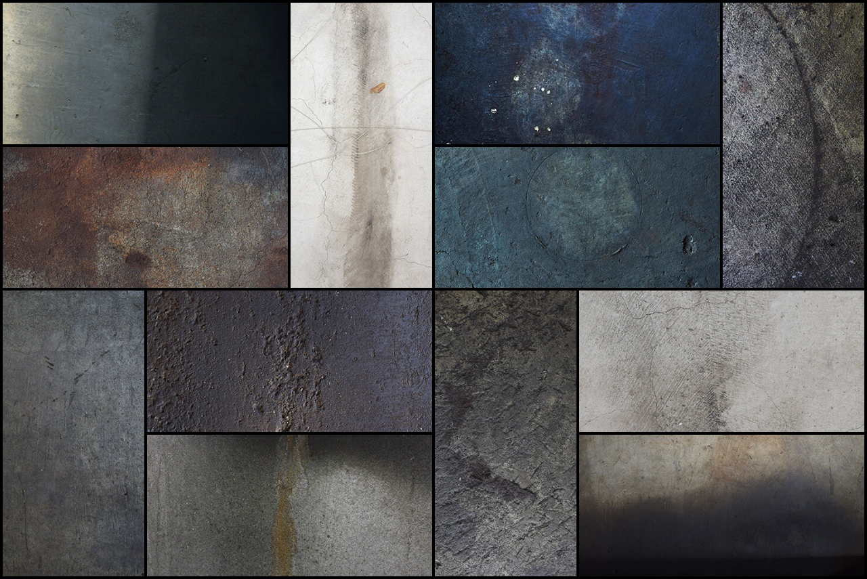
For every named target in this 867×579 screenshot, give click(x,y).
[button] (145, 73)
